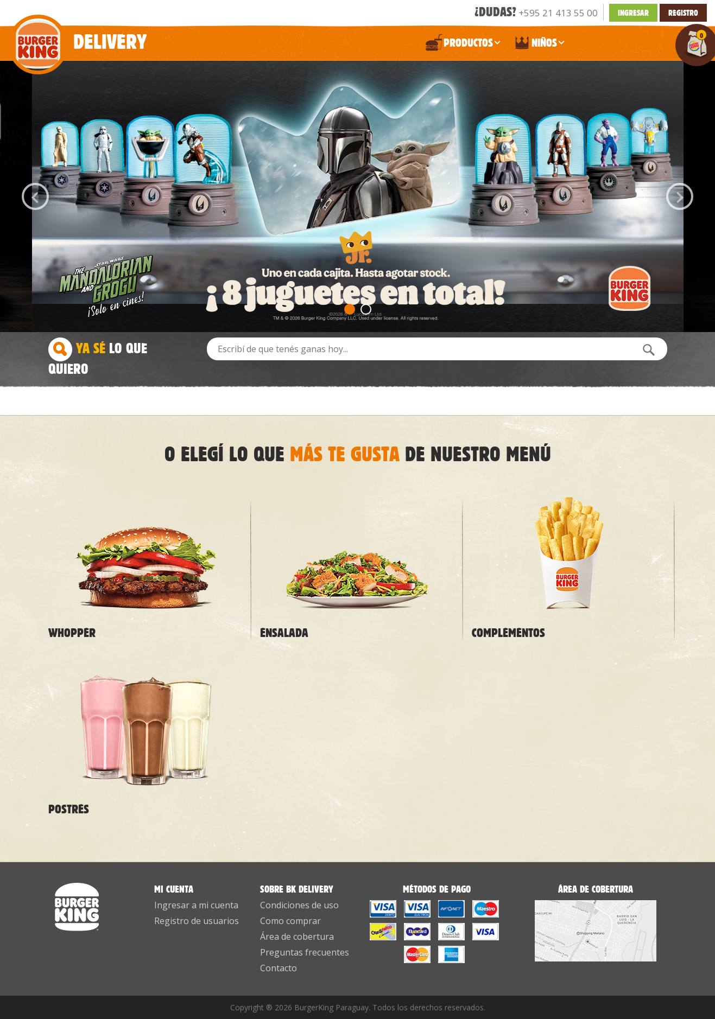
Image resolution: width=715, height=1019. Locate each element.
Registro (683, 12)
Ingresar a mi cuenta (196, 905)
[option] (358, 196)
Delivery (77, 36)
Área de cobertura (297, 936)
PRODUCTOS (463, 45)
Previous (35, 196)
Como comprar (290, 921)
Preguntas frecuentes (304, 952)
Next (679, 196)
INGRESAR (633, 12)
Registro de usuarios (196, 921)
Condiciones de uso (299, 905)
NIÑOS (539, 45)
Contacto (278, 968)
